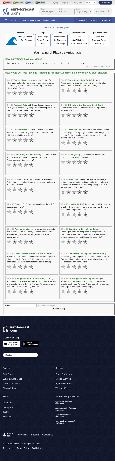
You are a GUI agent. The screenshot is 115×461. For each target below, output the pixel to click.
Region (61, 9)
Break (78, 9)
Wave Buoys (60, 43)
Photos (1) (99, 43)
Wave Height (43, 37)
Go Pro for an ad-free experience (57, 27)
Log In (57, 3)
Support (35, 434)
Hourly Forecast (25, 37)
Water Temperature (79, 43)
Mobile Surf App (63, 379)
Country (43, 9)
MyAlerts (94, 20)
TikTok (6, 412)
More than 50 (14, 63)
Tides (78, 37)
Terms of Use (8, 448)
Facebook (8, 402)
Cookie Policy (37, 448)
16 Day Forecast (25, 40)
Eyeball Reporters (64, 383)
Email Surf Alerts (63, 374)
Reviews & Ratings (99, 40)
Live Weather (59, 37)
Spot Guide (99, 37)
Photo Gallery (81, 20)
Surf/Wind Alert (78, 40)
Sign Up (65, 3)
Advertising (22, 434)
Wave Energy (43, 40)
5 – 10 (44, 63)
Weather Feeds (62, 388)
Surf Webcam (60, 40)
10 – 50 (30, 63)
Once (81, 63)
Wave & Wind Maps (31, 20)
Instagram (8, 407)
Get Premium (105, 3)
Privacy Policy (23, 448)
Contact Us (47, 434)
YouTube (7, 416)
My (106, 20)
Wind (43, 43)
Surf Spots (15, 20)
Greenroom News (50, 20)
